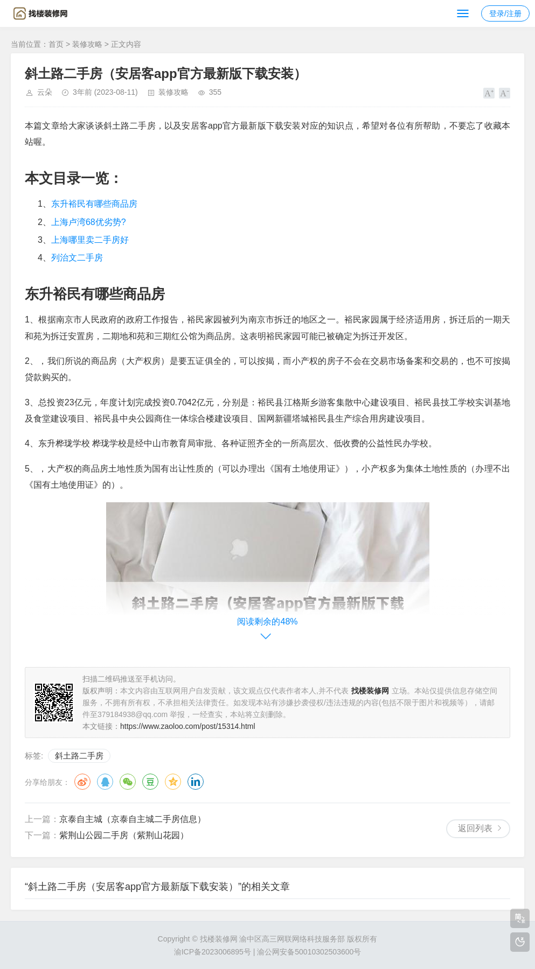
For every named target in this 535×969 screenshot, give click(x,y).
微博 (82, 782)
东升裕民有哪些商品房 (94, 203)
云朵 (44, 92)
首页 (56, 44)
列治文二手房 (77, 257)
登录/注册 (505, 13)
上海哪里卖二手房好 (90, 239)
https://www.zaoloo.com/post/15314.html (187, 726)
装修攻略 (87, 44)
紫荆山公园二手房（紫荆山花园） (124, 835)
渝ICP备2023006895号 (212, 951)
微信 (128, 782)
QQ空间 (173, 782)
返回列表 (475, 828)
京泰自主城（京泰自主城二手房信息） (132, 819)
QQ (105, 782)
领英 (195, 782)
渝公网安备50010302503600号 (309, 951)
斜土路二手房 (79, 755)
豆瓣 (150, 782)
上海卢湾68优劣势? (88, 222)
